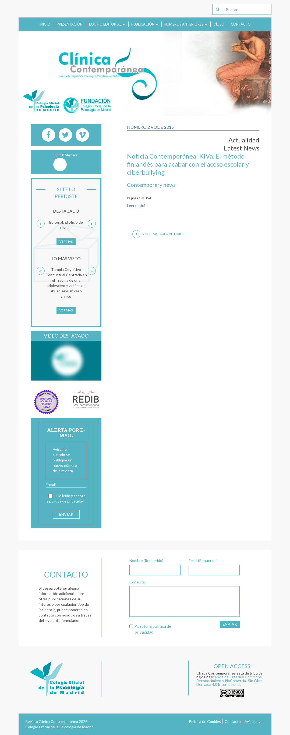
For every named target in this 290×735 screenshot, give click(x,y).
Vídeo (218, 24)
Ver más (66, 241)
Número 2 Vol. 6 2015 (150, 127)
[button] (40, 235)
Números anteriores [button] (185, 24)
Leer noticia (137, 205)
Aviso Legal (254, 721)
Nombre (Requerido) (146, 560)
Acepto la (150, 629)
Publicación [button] (144, 24)
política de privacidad (66, 501)
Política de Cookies (205, 721)
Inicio (44, 24)
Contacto (241, 24)
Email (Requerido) (203, 560)
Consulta (137, 582)
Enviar (230, 624)
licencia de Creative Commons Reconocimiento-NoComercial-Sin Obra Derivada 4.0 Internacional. (229, 681)
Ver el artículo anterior (158, 234)
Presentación (70, 24)
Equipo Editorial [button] (107, 24)
